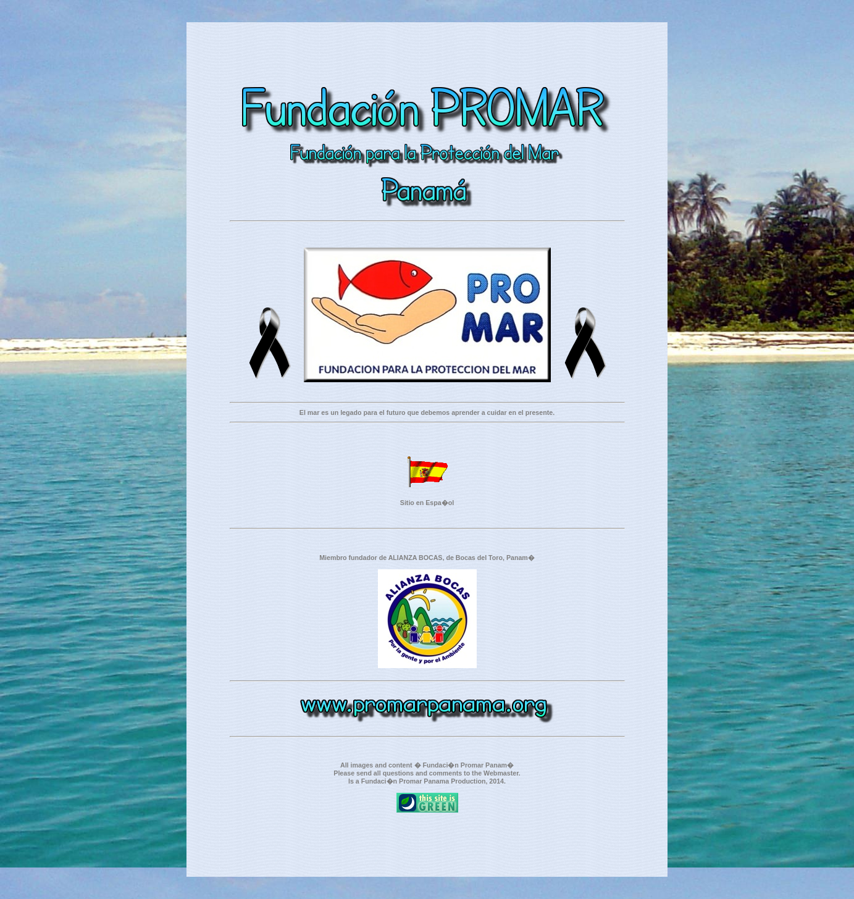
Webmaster (501, 773)
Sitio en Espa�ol (427, 502)
